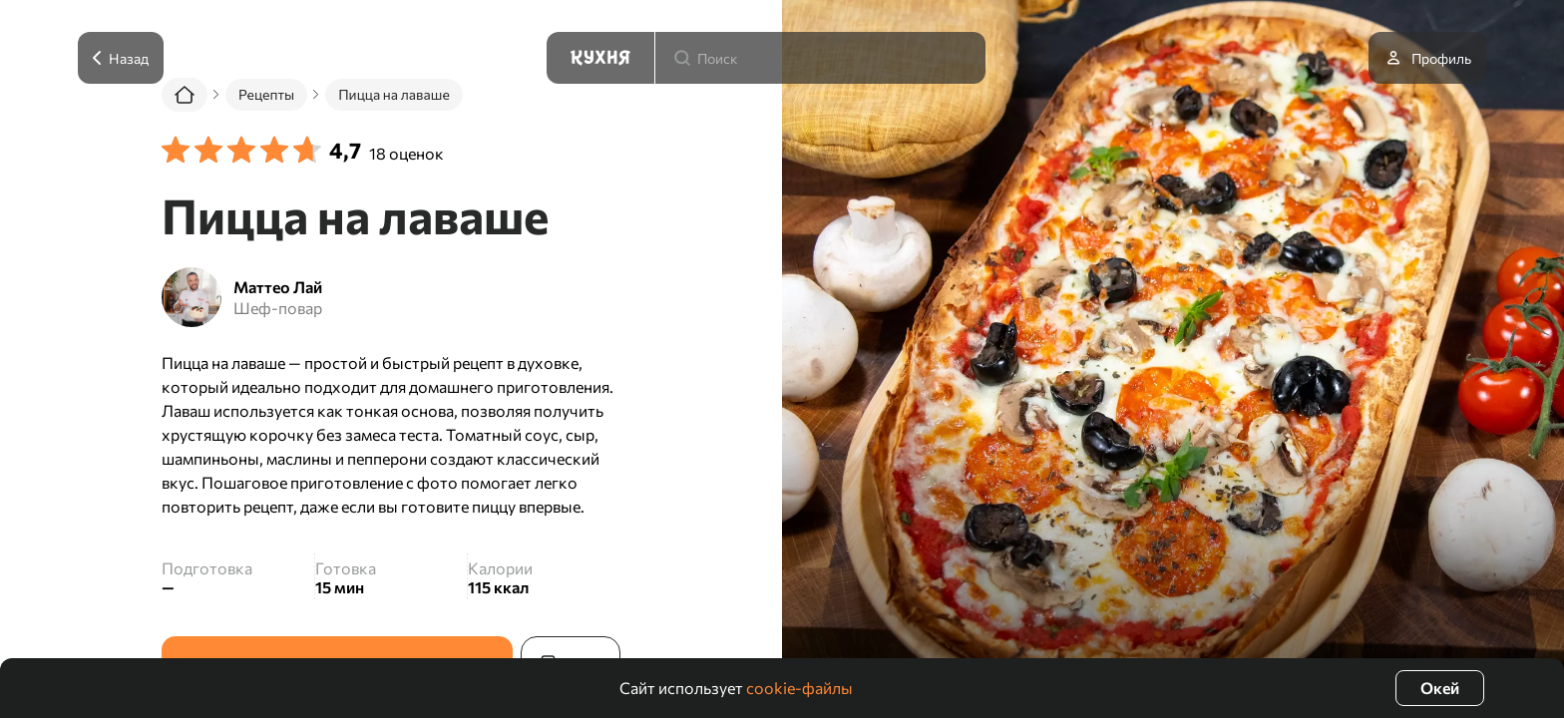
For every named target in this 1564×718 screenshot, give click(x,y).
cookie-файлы (799, 687)
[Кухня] (600, 58)
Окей (1439, 687)
